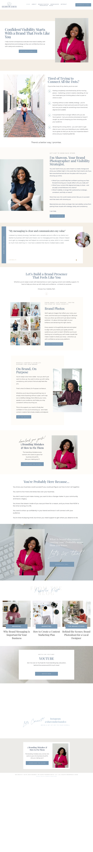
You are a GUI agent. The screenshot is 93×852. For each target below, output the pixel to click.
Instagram (55, 718)
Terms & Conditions (51, 776)
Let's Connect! (33, 721)
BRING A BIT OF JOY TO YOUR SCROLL (55, 725)
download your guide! (32, 439)
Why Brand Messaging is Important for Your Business (16, 635)
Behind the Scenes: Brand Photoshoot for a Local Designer (76, 635)
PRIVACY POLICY (40, 776)
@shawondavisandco (55, 721)
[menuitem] (28, 4)
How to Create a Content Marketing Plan (46, 633)
